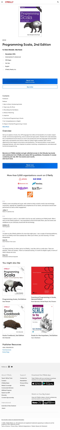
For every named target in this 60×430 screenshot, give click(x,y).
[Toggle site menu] (2, 2)
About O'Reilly (6, 375)
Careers (4, 380)
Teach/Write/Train (7, 378)
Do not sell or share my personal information (13, 419)
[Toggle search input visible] (58, 2)
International (6, 403)
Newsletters (23, 380)
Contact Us (23, 378)
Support (23, 375)
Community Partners (7, 388)
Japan (3, 408)
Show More (6, 126)
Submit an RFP (6, 393)
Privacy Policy (24, 383)
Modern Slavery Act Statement (39, 426)
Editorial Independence (25, 426)
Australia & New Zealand (9, 406)
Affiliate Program (7, 390)
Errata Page (6, 352)
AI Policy (22, 385)
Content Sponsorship (8, 397)
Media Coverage (6, 385)
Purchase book (7, 350)
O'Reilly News (5, 383)
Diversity (4, 395)
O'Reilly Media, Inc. (10, 69)
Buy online (30, 87)
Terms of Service (6, 426)
